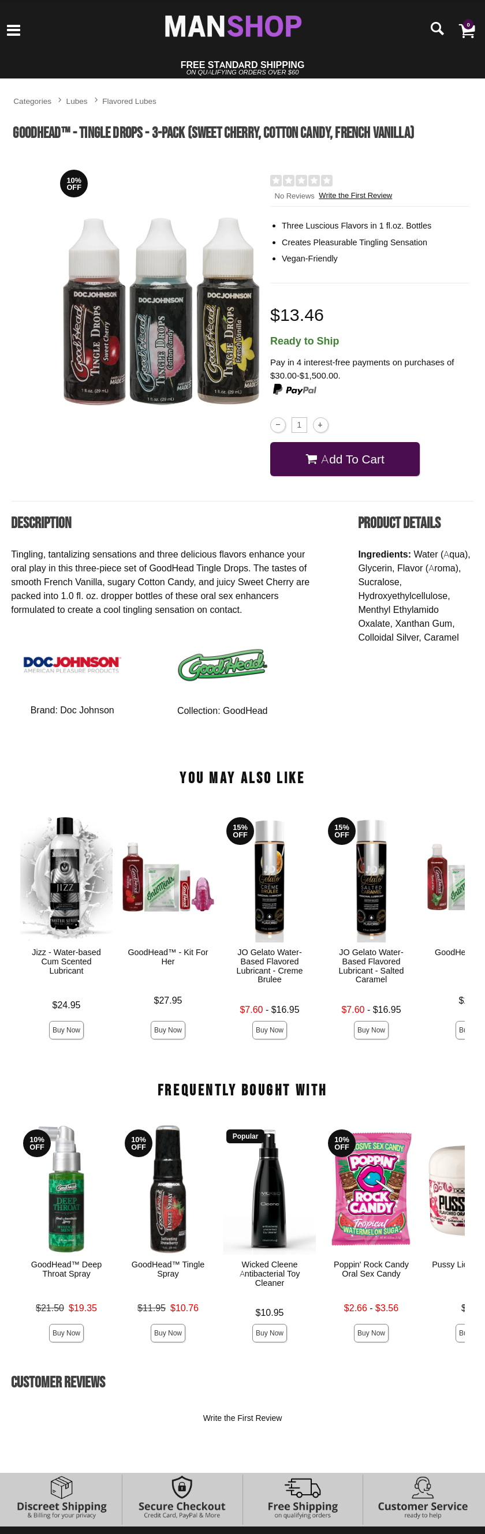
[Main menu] (13, 31)
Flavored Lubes (129, 101)
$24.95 (67, 1005)
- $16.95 (270, 1009)
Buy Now (66, 1030)
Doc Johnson (87, 710)
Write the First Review (355, 195)
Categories (32, 101)
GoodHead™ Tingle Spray (168, 1269)
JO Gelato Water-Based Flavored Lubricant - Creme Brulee (270, 966)
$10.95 (270, 1312)
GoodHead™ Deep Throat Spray (66, 1269)
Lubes (77, 101)
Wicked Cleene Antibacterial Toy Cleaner (270, 1273)
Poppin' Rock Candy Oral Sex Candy (371, 1269)
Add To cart (345, 459)
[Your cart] (466, 30)
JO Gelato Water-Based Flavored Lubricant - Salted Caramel (371, 966)
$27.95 (168, 1000)
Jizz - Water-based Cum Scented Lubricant (66, 961)
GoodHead (245, 710)
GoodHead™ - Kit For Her (168, 957)
